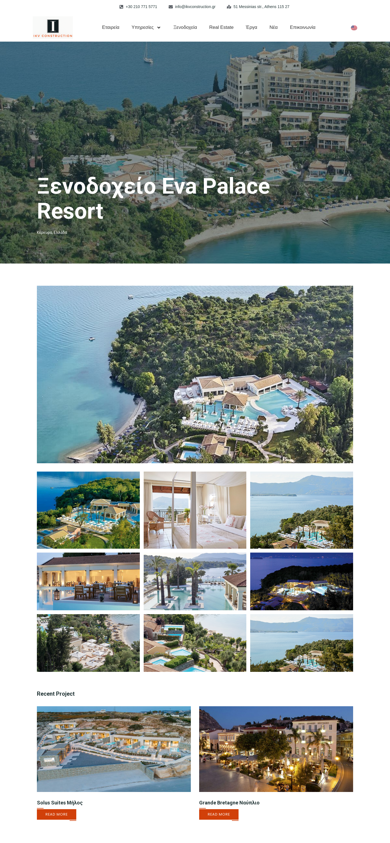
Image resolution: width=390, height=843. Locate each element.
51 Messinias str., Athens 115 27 (262, 6)
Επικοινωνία (302, 27)
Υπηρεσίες (146, 27)
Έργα (251, 27)
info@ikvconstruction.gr (195, 6)
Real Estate (221, 27)
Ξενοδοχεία (185, 27)
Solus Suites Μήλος (60, 803)
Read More (56, 814)
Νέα (273, 27)
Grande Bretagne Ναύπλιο (229, 803)
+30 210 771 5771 (141, 6)
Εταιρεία (110, 27)
